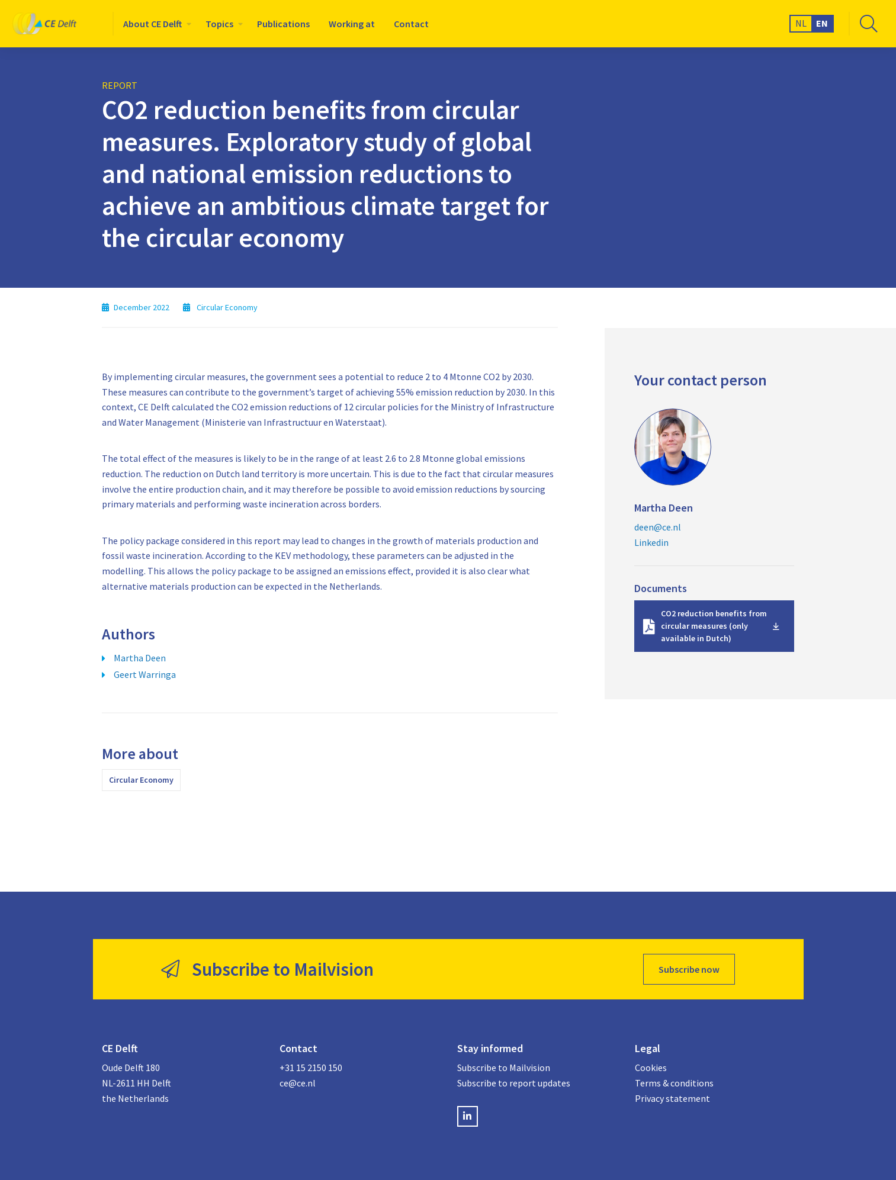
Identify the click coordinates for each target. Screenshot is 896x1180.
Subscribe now (689, 969)
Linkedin (651, 542)
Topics (219, 24)
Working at (352, 24)
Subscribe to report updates (513, 1083)
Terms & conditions (674, 1083)
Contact (411, 24)
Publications (283, 24)
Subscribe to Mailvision (503, 1067)
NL (801, 23)
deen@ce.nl (657, 527)
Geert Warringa (145, 674)
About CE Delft (152, 24)
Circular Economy (141, 779)
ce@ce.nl (298, 1083)
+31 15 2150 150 (311, 1067)
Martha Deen (140, 658)
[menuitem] (155, 23)
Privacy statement (672, 1098)
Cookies (651, 1067)
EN (822, 23)
